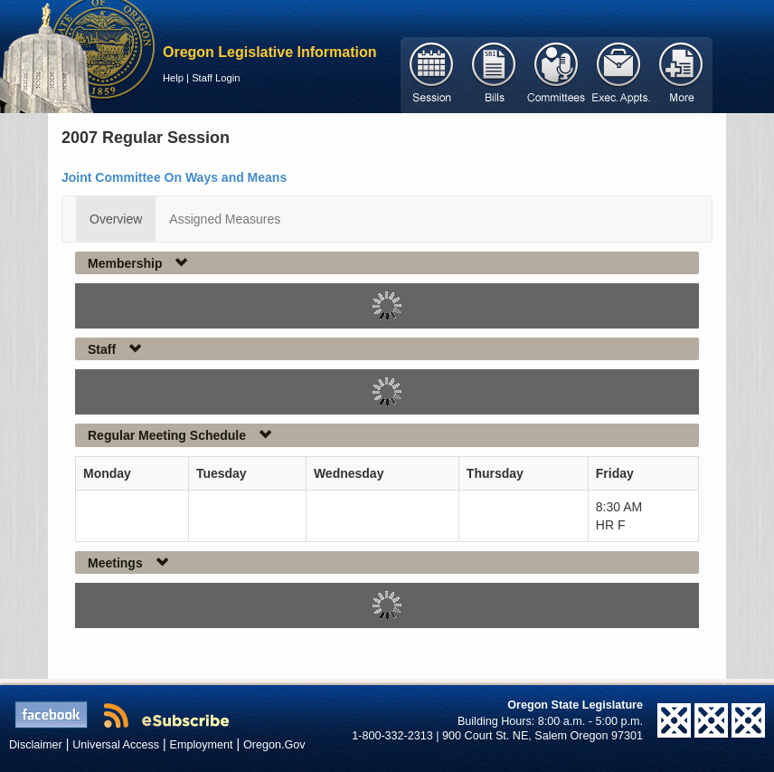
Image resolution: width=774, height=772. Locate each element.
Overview (116, 219)
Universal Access (115, 745)
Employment (201, 745)
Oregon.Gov (274, 745)
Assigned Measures (224, 219)
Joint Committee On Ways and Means (174, 177)
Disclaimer (35, 745)
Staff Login (216, 77)
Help (173, 77)
